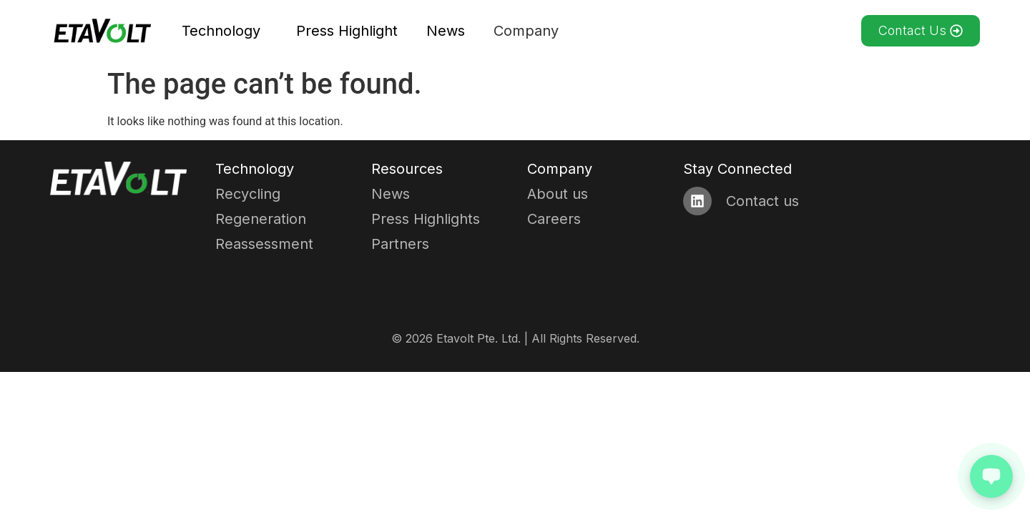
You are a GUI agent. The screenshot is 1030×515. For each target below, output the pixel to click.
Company (530, 30)
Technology (225, 30)
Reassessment (264, 243)
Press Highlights (425, 218)
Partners (400, 243)
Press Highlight (347, 30)
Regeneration (260, 218)
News (445, 30)
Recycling (247, 193)
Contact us (762, 201)
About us (557, 193)
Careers (554, 218)
